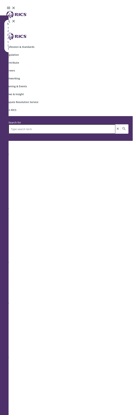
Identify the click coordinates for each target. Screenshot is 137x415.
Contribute (12, 62)
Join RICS (11, 110)
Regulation (12, 54)
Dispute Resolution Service (22, 102)
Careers (10, 70)
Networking (13, 78)
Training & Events (16, 86)
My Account (8, 36)
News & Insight (15, 94)
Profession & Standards (20, 47)
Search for (15, 122)
